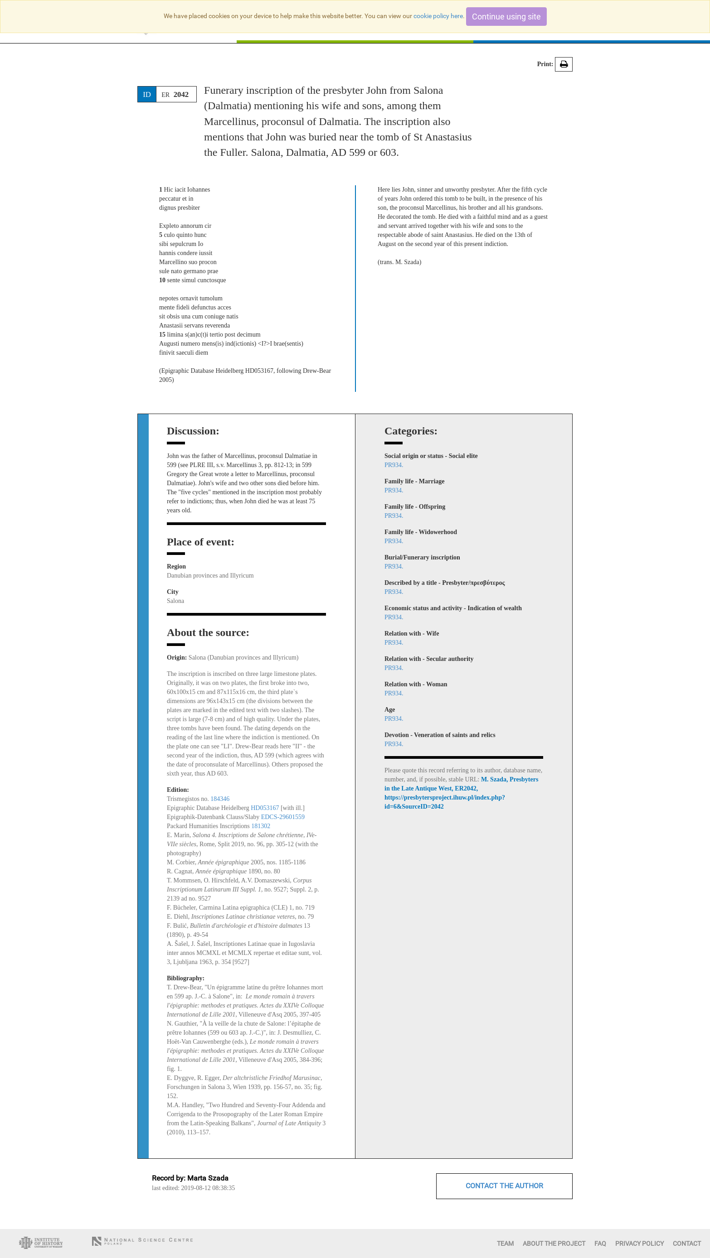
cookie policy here (438, 15)
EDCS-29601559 (283, 817)
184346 (219, 798)
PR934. (394, 465)
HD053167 (265, 808)
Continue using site (506, 16)
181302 (260, 826)
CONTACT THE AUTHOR (504, 1185)
